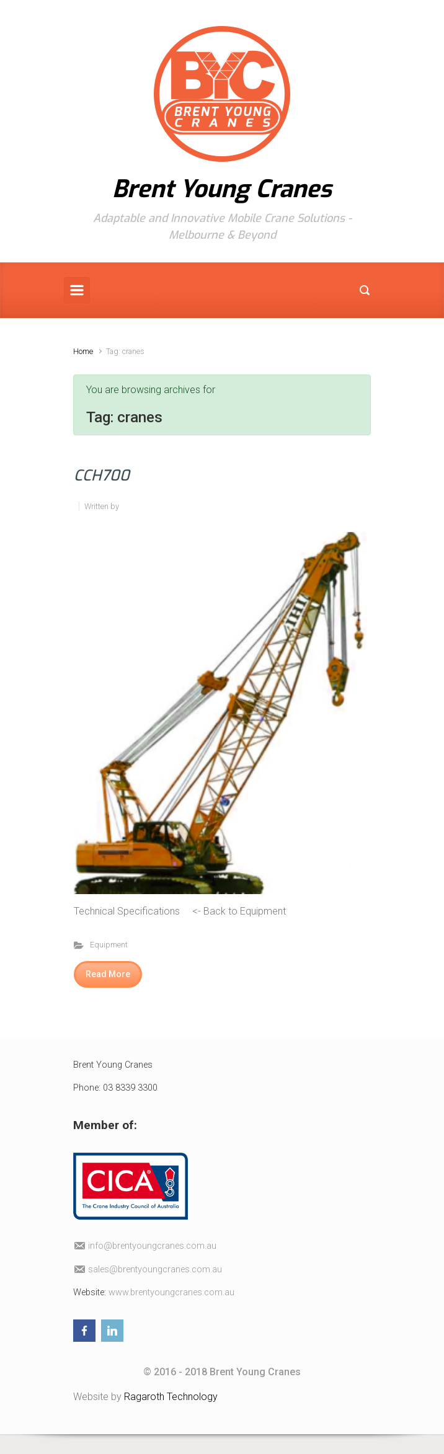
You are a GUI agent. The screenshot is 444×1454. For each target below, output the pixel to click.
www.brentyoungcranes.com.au (171, 1292)
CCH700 (102, 475)
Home (83, 351)
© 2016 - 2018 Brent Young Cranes (222, 1372)
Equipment (109, 944)
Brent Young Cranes (222, 189)
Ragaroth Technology (171, 1397)
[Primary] (77, 290)
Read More (108, 974)
